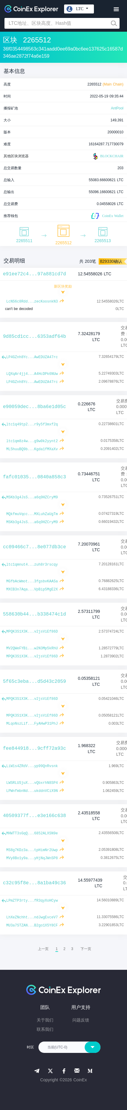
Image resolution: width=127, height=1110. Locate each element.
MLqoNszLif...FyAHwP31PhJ (32, 724)
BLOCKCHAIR (107, 156)
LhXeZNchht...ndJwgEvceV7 (32, 917)
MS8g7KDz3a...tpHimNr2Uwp (32, 850)
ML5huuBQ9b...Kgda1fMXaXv (32, 449)
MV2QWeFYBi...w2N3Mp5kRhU (32, 648)
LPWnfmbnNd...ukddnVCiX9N (32, 791)
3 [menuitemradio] (72, 949)
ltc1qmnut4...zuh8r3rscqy (32, 565)
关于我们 (45, 1020)
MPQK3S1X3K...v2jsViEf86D (32, 632)
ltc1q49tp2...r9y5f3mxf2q (32, 424)
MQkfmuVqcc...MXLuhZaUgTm (32, 514)
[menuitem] (85, 949)
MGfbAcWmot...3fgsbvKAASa (32, 581)
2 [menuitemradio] (64, 949)
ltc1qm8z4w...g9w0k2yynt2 (32, 441)
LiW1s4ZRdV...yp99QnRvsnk (32, 766)
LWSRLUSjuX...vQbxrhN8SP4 (32, 783)
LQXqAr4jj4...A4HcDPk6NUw (32, 374)
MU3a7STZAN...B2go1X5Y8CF (32, 925)
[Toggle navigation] (116, 9)
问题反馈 (80, 1020)
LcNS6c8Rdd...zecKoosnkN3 (32, 302)
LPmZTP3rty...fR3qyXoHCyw (32, 901)
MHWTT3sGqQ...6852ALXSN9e (32, 833)
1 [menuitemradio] (57, 949)
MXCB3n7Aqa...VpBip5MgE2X (32, 589)
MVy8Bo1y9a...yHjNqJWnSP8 (32, 858)
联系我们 (45, 1029)
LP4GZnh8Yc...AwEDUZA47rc (32, 357)
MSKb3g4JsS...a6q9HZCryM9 (32, 497)
